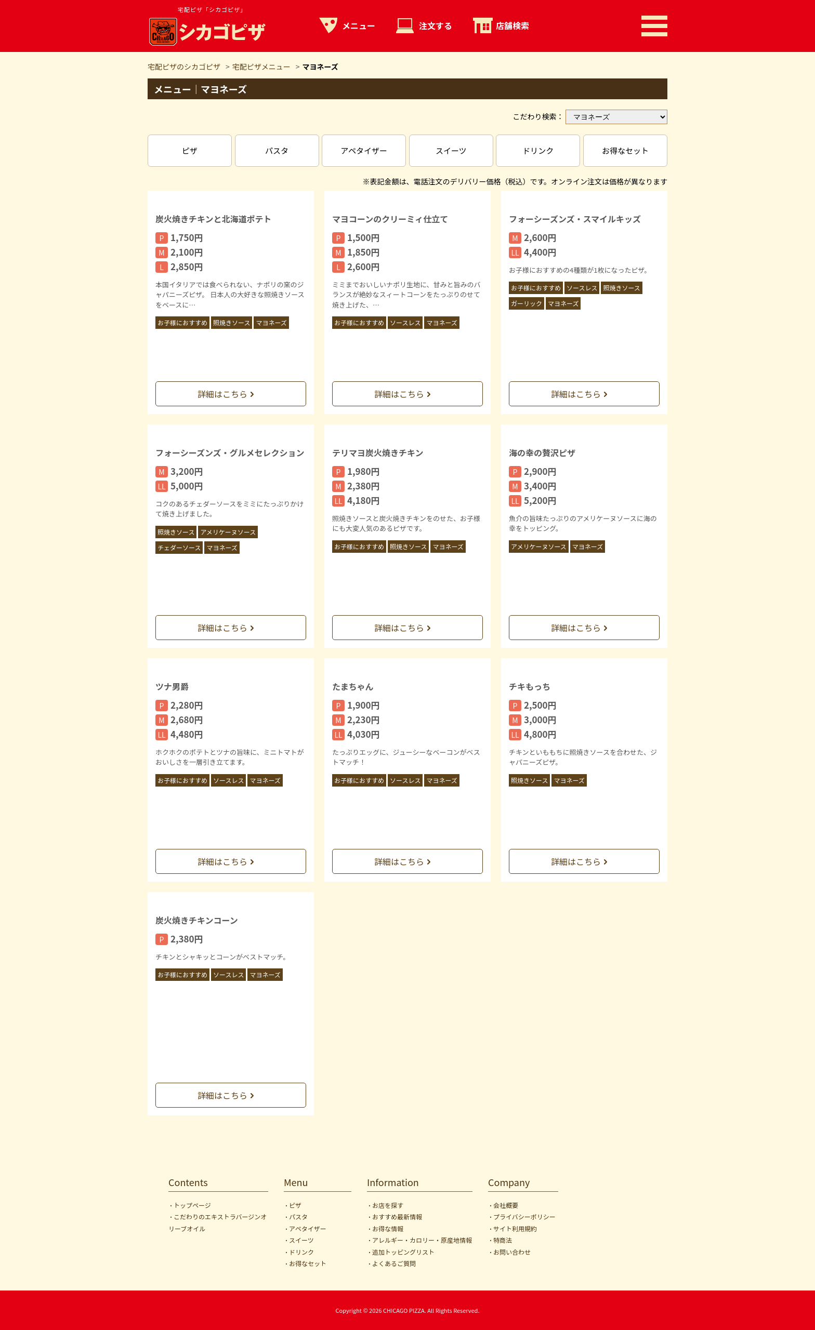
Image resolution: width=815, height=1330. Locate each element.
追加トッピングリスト (403, 1251)
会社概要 (505, 1205)
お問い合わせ (512, 1251)
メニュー (358, 25)
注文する (435, 25)
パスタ (276, 150)
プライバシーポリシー (524, 1216)
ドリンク (538, 150)
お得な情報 (387, 1228)
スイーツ (451, 150)
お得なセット (625, 150)
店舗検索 (512, 25)
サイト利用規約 (515, 1228)
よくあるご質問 (394, 1263)
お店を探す (387, 1205)
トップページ (192, 1205)
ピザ (190, 150)
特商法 (502, 1239)
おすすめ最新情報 (397, 1216)
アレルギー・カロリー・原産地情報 (422, 1239)
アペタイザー (363, 150)
